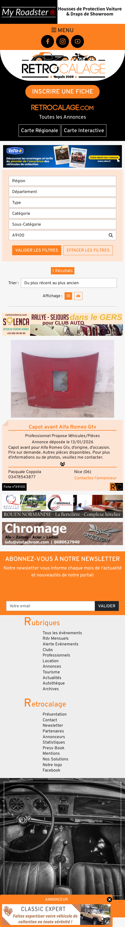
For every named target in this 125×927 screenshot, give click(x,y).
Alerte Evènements (61, 644)
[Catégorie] (62, 213)
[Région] (62, 181)
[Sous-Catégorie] (62, 224)
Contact (50, 720)
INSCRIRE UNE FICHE (62, 91)
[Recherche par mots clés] (57, 235)
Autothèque (54, 683)
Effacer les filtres (88, 250)
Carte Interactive (84, 130)
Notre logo (52, 765)
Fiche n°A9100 (14, 486)
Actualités (52, 678)
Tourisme (51, 672)
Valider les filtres (36, 250)
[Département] (62, 192)
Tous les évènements (62, 633)
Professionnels (56, 655)
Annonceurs (54, 737)
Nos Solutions (55, 759)
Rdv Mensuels (56, 638)
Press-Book (54, 748)
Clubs (48, 650)
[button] (62, 379)
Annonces (52, 666)
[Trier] (69, 283)
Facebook (51, 770)
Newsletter (53, 725)
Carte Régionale (39, 130)
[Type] (62, 203)
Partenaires (53, 731)
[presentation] (63, 589)
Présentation (55, 714)
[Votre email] (50, 606)
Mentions (51, 753)
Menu (62, 30)
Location (51, 661)
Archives (51, 689)
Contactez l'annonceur (95, 478)
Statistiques (54, 742)
